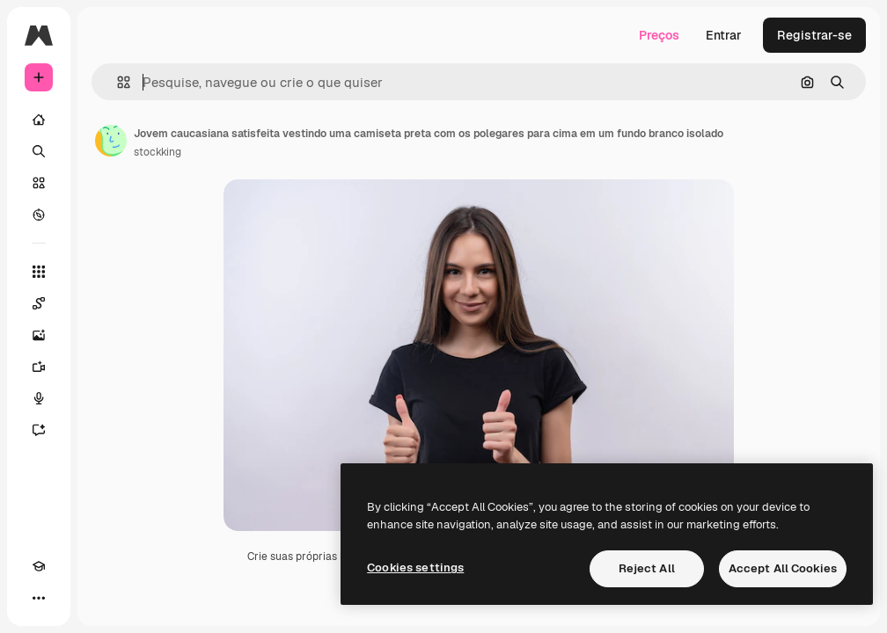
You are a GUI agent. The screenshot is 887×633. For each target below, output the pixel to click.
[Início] (39, 120)
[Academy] (39, 566)
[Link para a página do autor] (111, 140)
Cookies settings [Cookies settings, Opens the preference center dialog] (415, 567)
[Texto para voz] (39, 398)
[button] (116, 82)
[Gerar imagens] (39, 335)
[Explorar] (39, 214)
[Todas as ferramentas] (39, 272)
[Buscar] (39, 151)
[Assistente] (39, 430)
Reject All (647, 568)
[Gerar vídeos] (39, 367)
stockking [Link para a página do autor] (157, 152)
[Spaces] (39, 303)
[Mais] (39, 598)
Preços (659, 35)
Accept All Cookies (783, 568)
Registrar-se (814, 35)
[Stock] (39, 183)
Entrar (724, 35)
